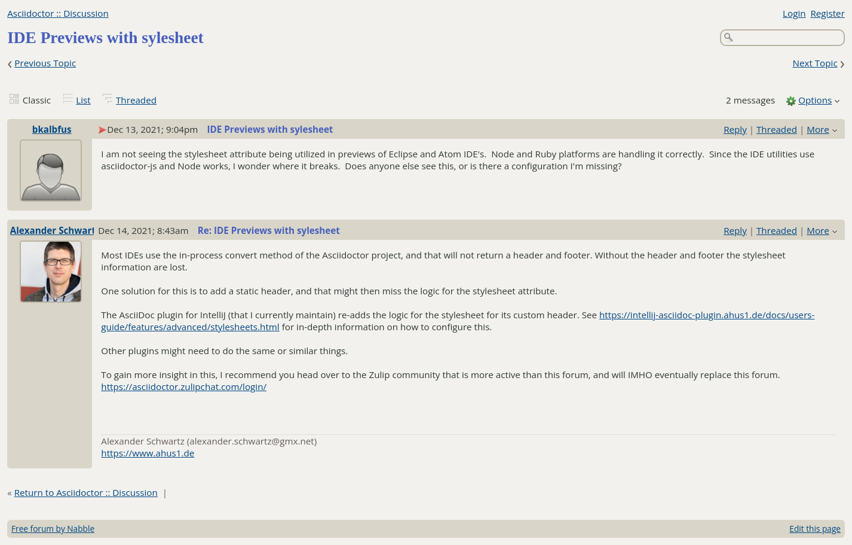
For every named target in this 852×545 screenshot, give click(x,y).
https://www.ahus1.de (147, 453)
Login (794, 13)
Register (827, 13)
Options (815, 100)
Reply (735, 129)
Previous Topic (45, 63)
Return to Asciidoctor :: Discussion (86, 492)
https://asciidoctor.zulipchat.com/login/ (183, 386)
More (818, 129)
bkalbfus (52, 129)
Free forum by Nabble (52, 528)
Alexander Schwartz (55, 230)
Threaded (136, 100)
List (83, 100)
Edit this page (815, 528)
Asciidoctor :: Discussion (58, 13)
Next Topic (814, 63)
